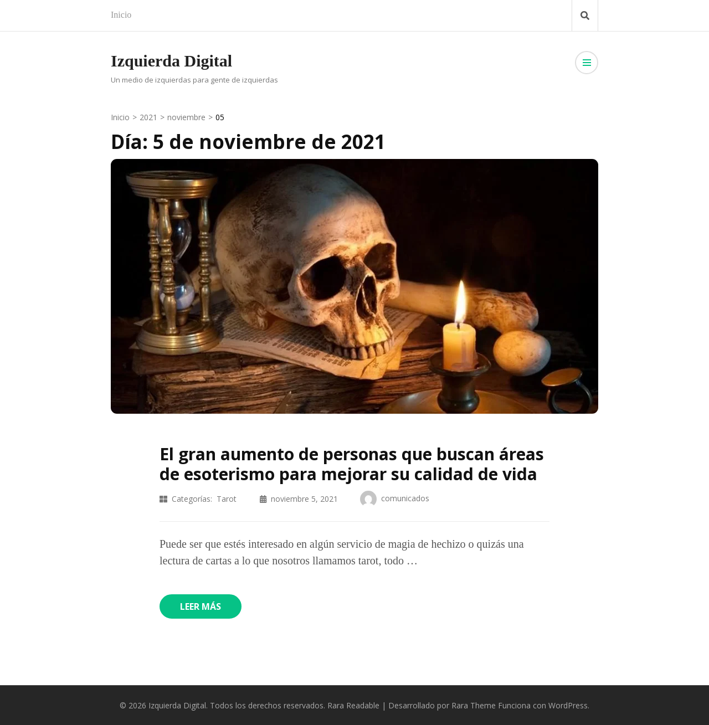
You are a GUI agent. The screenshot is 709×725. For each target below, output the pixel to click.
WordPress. (568, 705)
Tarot (227, 498)
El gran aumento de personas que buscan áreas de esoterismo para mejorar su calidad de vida (352, 464)
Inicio (121, 14)
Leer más (200, 606)
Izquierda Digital (171, 61)
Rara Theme (473, 705)
